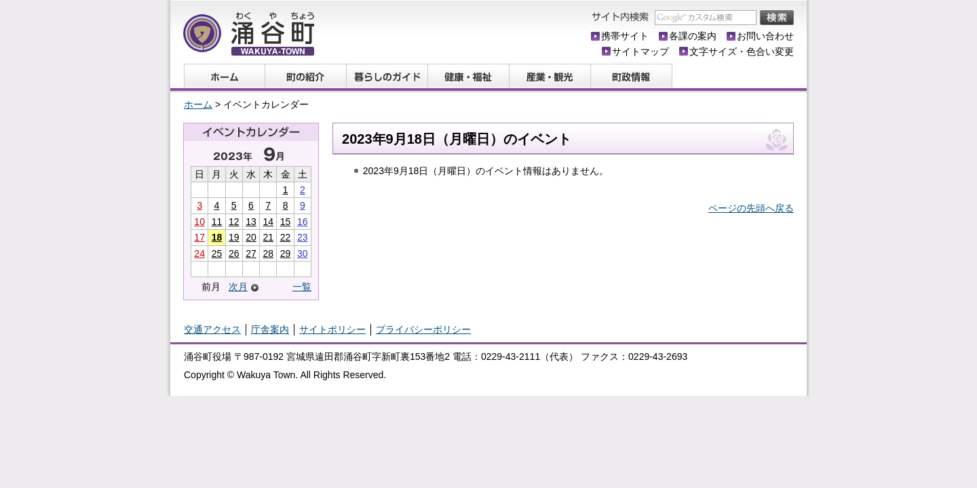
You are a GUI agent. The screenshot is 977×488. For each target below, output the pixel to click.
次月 (238, 287)
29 (285, 253)
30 (302, 253)
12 (234, 221)
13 (251, 221)
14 (268, 221)
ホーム (198, 104)
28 (268, 253)
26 (234, 253)
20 (251, 237)
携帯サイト (625, 35)
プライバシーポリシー (423, 329)
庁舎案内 (270, 329)
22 (285, 237)
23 (302, 237)
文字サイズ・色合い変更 (741, 51)
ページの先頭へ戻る (751, 208)
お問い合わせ (765, 35)
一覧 (301, 286)
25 (217, 253)
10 (199, 221)
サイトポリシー (332, 329)
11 (217, 221)
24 (199, 253)
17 (199, 237)
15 (285, 221)
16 (302, 221)
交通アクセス (212, 329)
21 (268, 237)
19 (234, 237)
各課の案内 (692, 35)
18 (217, 237)
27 (251, 253)
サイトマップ (640, 51)
